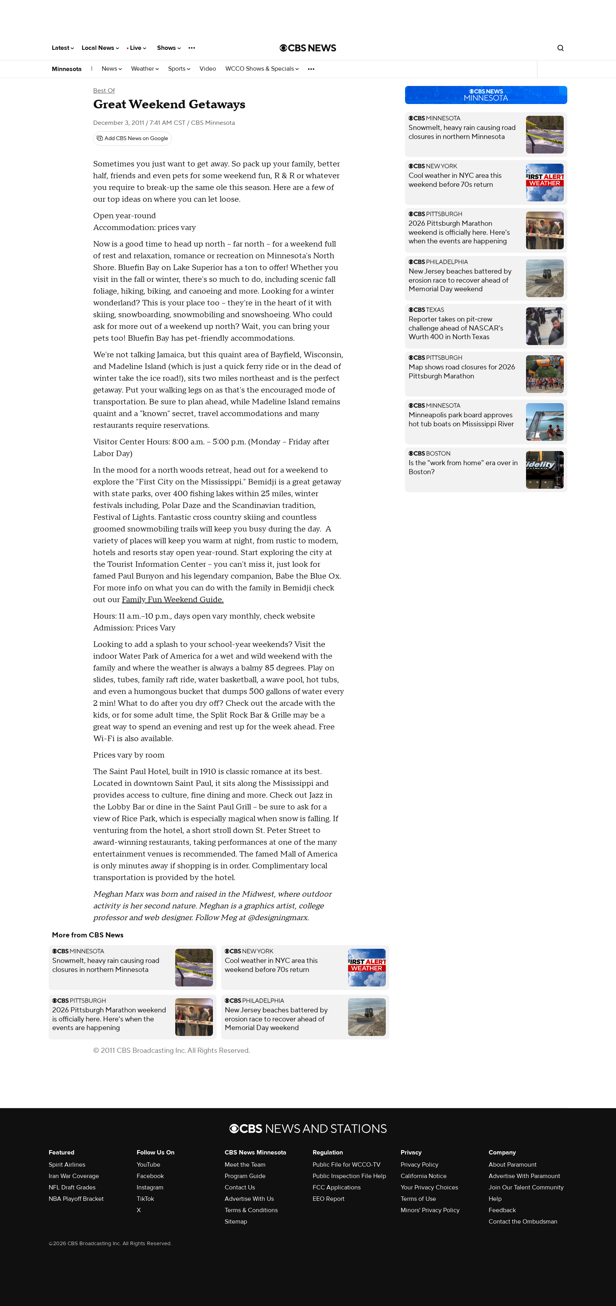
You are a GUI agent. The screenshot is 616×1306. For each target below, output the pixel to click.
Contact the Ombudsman (523, 1221)
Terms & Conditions (251, 1210)
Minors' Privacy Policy (430, 1210)
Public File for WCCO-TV (347, 1165)
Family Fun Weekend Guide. (173, 600)
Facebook (150, 1176)
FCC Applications (337, 1187)
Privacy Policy (419, 1165)
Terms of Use (418, 1199)
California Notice (424, 1176)
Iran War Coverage (74, 1176)
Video (208, 69)
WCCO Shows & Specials (262, 69)
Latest (63, 48)
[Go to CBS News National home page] (308, 48)
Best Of (104, 91)
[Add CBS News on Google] (132, 139)
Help (495, 1199)
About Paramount (513, 1165)
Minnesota (67, 69)
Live (138, 48)
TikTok (145, 1199)
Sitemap (236, 1221)
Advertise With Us (249, 1199)
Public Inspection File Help (349, 1176)
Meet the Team (245, 1165)
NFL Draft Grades (72, 1187)
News (112, 69)
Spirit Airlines (67, 1165)
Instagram (150, 1187)
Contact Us (240, 1187)
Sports (179, 69)
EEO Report (329, 1199)
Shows (169, 48)
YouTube (148, 1165)
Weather (145, 69)
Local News (100, 48)
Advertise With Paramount (524, 1176)
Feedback (502, 1210)
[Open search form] (560, 47)
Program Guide (245, 1176)
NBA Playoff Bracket (76, 1199)
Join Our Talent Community (526, 1187)
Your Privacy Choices (429, 1187)
